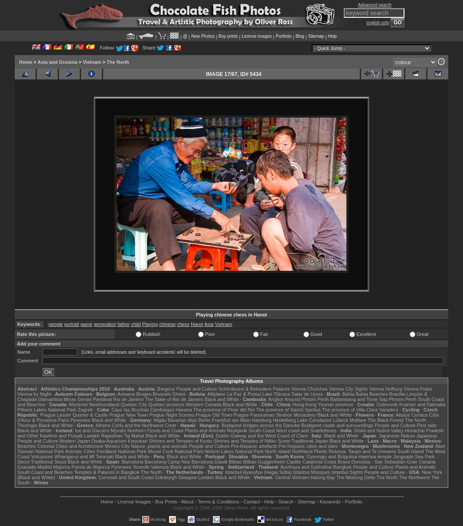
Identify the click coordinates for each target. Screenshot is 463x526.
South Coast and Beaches (45, 472)
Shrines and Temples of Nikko (244, 441)
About (187, 501)
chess (183, 324)
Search (285, 501)
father (123, 324)
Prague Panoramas (254, 415)
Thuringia (27, 425)
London (206, 477)
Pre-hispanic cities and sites (307, 446)
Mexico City (117, 446)
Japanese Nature (397, 435)
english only (377, 22)
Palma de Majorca (91, 467)
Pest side (427, 425)
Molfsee (358, 420)
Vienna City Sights (348, 388)
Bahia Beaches (372, 394)
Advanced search (374, 5)
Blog (300, 36)
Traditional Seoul (48, 461)
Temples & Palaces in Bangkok (107, 472)
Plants (320, 451)
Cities (89, 451)
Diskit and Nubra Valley (379, 430)
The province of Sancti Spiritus (288, 409)
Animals (73, 451)
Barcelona (132, 461)
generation (105, 324)
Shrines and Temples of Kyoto (180, 441)
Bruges (143, 394)
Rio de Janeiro (128, 399)
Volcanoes (42, 456)
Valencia (160, 467)
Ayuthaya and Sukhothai (306, 467)
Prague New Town (128, 415)
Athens (102, 425)
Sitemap (316, 36)
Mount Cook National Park (175, 451)
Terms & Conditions (218, 501)
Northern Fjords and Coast (155, 430)
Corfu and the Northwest (137, 425)
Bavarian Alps (182, 420)
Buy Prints (166, 501)
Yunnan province (335, 404)
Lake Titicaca (276, 394)
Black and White (222, 399)
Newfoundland (104, 404)
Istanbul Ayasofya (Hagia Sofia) (258, 472)
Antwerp (126, 394)
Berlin (204, 420)
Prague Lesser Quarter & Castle (74, 415)
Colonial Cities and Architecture (70, 446)
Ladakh (92, 435)
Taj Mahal (134, 435)
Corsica (419, 415)
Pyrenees (80, 420)
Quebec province (166, 404)
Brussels (162, 394)
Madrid (44, 467)
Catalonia (312, 461)
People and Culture (196, 388)
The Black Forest (386, 420)
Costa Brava (337, 461)
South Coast (261, 430)
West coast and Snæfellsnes (306, 430)
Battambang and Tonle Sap (359, 399)
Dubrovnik (387, 404)
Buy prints (228, 36)
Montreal (78, 404)
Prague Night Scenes (171, 415)
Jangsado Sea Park (413, 456)
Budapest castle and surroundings (337, 425)
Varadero (388, 409)
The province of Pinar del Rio (224, 409)
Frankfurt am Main (231, 420)
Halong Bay (322, 477)
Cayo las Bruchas (130, 409)
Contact (252, 501)
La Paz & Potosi (244, 394)
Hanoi (197, 324)
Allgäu (159, 420)
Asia (208, 324)
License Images (134, 501)
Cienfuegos (162, 409)
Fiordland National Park (122, 451)
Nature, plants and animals (159, 446)
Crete (170, 425)
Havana (184, 409)
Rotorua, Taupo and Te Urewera (362, 451)
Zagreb (85, 409)
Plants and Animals (205, 430)
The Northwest (414, 477)
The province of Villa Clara (350, 409)
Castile (294, 461)
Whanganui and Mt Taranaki (84, 456)
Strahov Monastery (296, 415)
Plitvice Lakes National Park (46, 409)
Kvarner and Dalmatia (422, 404)
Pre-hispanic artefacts (254, 446)
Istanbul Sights (347, 472)
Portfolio (284, 36)
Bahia (348, 394)
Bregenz (166, 388)
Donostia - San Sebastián (379, 461)
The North (118, 62)
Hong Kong (304, 404)
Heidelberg (284, 420)
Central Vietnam (292, 477)
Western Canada (203, 404)
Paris (63, 420)
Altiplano (216, 394)
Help (332, 36)
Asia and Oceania (58, 62)
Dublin (222, 435)
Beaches (26, 446)
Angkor (276, 399)
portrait (71, 324)
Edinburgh (166, 477)
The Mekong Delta (355, 477)
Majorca (61, 467)
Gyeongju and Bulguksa (331, 456)
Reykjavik (237, 430)
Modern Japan (74, 441)
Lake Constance (314, 420)
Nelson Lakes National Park (234, 451)
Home (26, 62)
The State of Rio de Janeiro (174, 399)
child (136, 324)
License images (257, 36)
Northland (302, 451)
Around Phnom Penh (306, 399)
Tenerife (141, 467)
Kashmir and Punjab (61, 435)
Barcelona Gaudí (210, 461)
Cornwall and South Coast (126, 477)
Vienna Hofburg (385, 388)
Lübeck (340, 420)
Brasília (397, 394)
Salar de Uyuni (307, 394)
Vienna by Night (34, 394)
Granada (26, 467)
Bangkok (342, 467)
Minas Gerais (77, 399)
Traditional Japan (309, 441)
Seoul (23, 461)
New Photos (203, 36)
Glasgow (187, 477)
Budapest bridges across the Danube (261, 425)
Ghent (179, 394)
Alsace (403, 415)
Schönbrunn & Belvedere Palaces (254, 388)
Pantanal (102, 399)
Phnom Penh (403, 399)
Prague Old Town (214, 415)
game (86, 324)
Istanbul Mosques (311, 472)
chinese (167, 324)
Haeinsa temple (375, 456)
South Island (411, 451)
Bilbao (235, 461)
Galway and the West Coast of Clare (269, 435)
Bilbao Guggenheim (264, 461)
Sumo (284, 441)
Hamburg (261, 420)
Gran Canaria (421, 461)
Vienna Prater (418, 388)
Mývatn (118, 430)
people (56, 324)
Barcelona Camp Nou (167, 461)
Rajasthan (112, 435)
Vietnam (92, 62)
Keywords (330, 501)
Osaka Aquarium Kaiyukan (119, 441)
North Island (277, 451)
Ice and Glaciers (92, 430)
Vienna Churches (309, 388)
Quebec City (134, 404)
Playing (150, 324)
